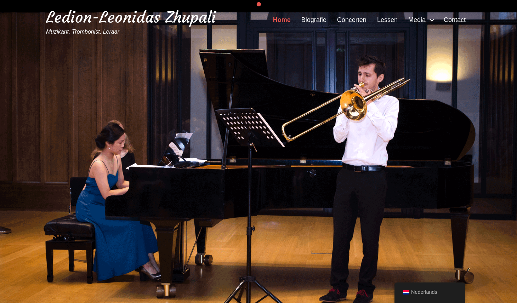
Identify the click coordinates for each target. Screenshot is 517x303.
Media (417, 19)
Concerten (352, 19)
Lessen (387, 19)
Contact (455, 19)
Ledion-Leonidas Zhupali (131, 17)
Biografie (313, 19)
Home (282, 19)
